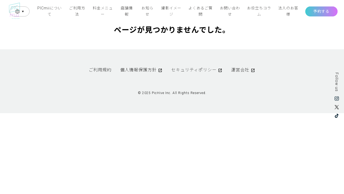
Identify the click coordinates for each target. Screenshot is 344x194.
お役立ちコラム (259, 11)
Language (20, 11)
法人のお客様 (288, 11)
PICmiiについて (49, 11)
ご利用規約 (100, 69)
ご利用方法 (77, 11)
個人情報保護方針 (138, 69)
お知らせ (147, 11)
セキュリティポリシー (194, 69)
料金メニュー (103, 11)
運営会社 (240, 69)
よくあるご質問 (200, 11)
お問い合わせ (230, 11)
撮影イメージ (171, 11)
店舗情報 (127, 11)
